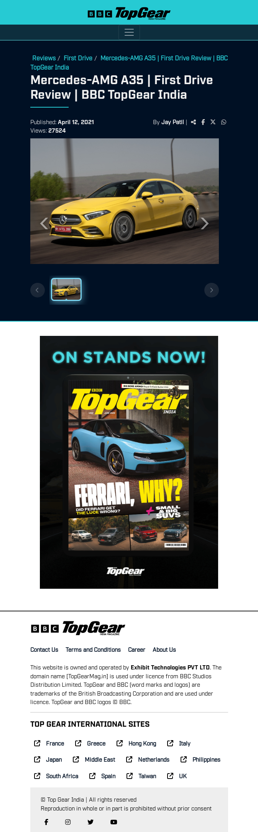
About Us (164, 649)
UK (177, 775)
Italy (179, 742)
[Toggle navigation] (129, 32)
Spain (102, 775)
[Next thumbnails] (211, 290)
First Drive (78, 57)
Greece (90, 742)
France (49, 742)
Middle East (94, 759)
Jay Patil (172, 121)
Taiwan (141, 775)
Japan (48, 759)
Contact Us (44, 649)
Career (136, 649)
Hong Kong (136, 742)
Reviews (44, 57)
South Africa (56, 775)
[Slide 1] (66, 289)
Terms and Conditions (93, 649)
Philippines (200, 759)
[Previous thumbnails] (37, 290)
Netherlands (147, 759)
